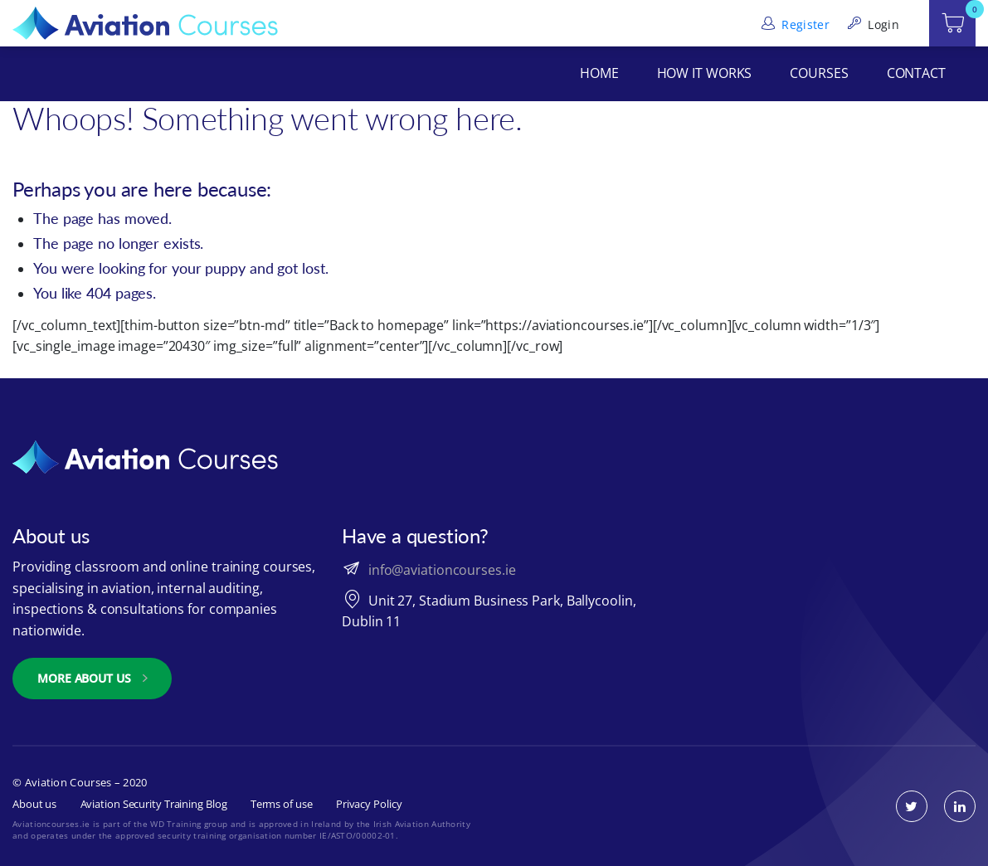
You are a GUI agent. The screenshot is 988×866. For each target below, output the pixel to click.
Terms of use (282, 803)
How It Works (704, 73)
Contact (916, 73)
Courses (819, 73)
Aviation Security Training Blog (153, 803)
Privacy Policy (369, 803)
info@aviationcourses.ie (442, 570)
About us (34, 803)
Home (599, 73)
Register (794, 24)
